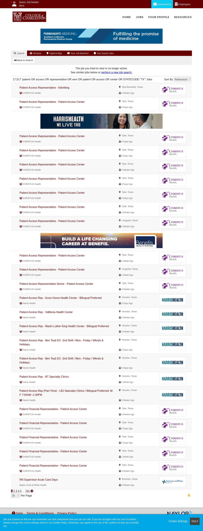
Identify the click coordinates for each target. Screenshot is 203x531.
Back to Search (23, 60)
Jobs (139, 17)
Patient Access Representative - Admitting (44, 87)
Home (126, 17)
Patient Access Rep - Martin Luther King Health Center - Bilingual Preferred (64, 326)
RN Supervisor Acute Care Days (38, 479)
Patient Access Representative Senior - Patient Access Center (56, 283)
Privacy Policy (67, 513)
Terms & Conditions (40, 513)
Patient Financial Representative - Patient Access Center (53, 409)
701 (27, 491)
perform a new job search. (116, 72)
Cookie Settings (178, 521)
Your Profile (158, 17)
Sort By (168, 79)
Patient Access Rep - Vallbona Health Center (46, 312)
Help (17, 513)
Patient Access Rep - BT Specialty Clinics (44, 376)
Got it (195, 521)
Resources (183, 17)
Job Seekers (162, 4)
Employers (182, 4)
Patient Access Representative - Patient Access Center (52, 101)
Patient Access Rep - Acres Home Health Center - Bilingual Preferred (60, 297)
